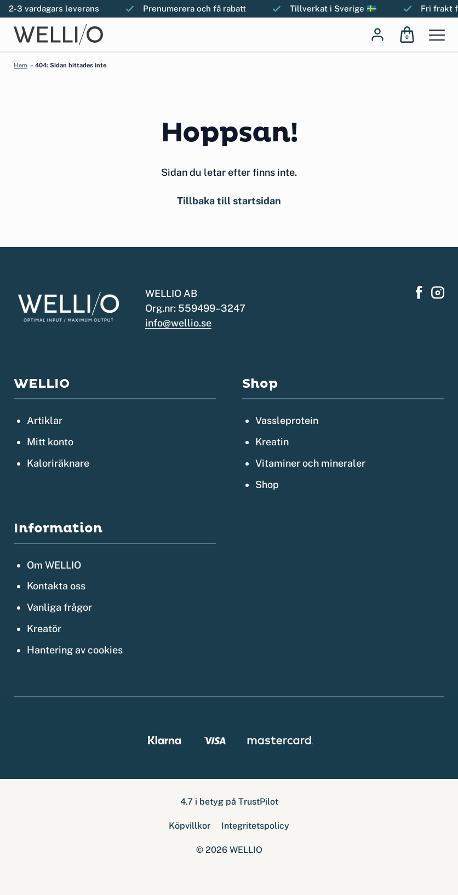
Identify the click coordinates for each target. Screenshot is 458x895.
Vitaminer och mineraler (310, 463)
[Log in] (377, 34)
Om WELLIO (54, 565)
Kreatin (272, 442)
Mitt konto (50, 442)
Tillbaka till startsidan (229, 200)
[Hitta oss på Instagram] (437, 292)
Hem (20, 65)
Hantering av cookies (75, 650)
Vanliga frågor (59, 607)
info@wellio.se (178, 323)
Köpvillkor (189, 826)
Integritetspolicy (255, 826)
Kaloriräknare (58, 463)
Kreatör (44, 628)
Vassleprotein (286, 420)
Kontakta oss (56, 586)
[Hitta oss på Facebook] (419, 292)
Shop (267, 484)
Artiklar (44, 420)
